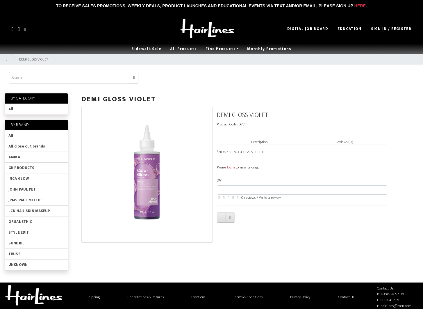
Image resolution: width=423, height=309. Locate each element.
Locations (198, 297)
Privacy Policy (300, 297)
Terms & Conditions (248, 297)
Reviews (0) (344, 142)
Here (360, 5)
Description (259, 142)
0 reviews (248, 197)
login (231, 167)
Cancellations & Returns (146, 297)
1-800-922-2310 (392, 294)
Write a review (270, 197)
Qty (219, 180)
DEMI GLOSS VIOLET (33, 59)
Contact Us (346, 297)
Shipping (93, 297)
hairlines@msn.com (396, 306)
